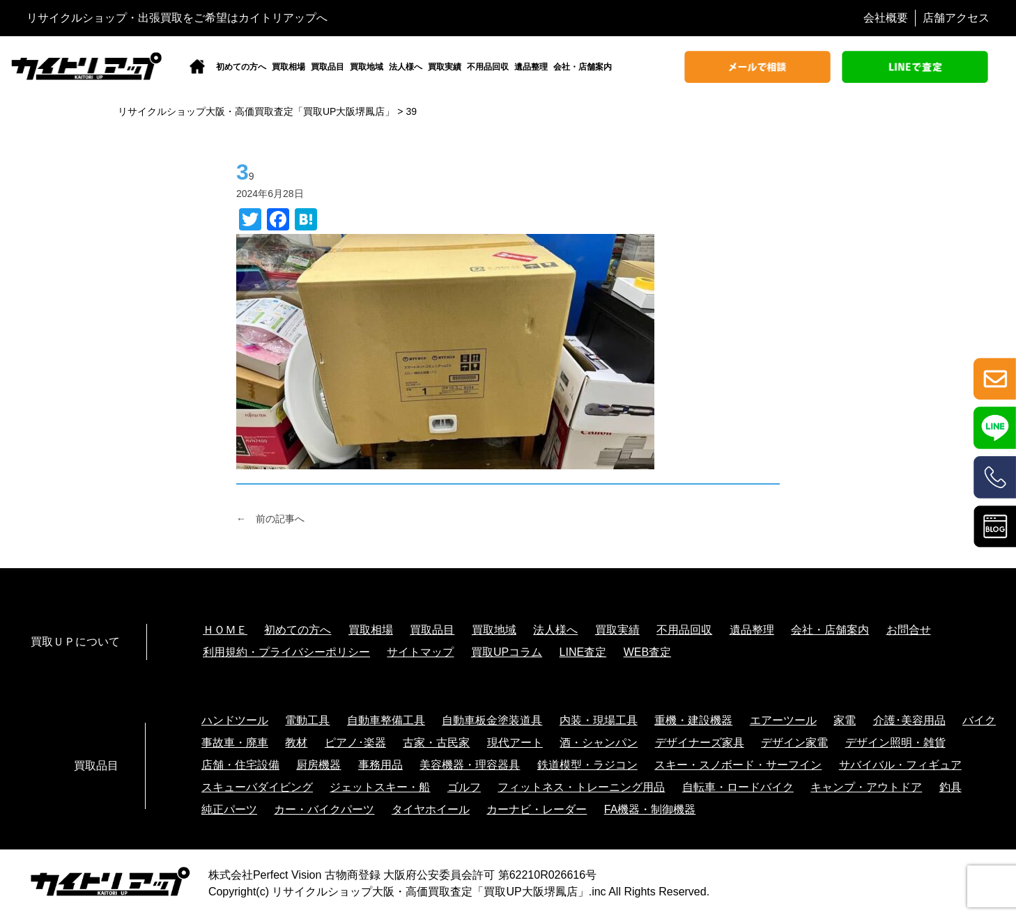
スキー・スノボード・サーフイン (738, 765)
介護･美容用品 (909, 720)
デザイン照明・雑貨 (895, 743)
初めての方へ (241, 67)
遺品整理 (531, 67)
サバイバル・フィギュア (900, 765)
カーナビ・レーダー (536, 809)
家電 (844, 720)
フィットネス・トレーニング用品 (581, 787)
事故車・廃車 (234, 743)
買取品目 (327, 67)
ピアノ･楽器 (355, 743)
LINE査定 (583, 652)
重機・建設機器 (693, 720)
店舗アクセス (956, 18)
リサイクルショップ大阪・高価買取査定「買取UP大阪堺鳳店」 (430, 892)
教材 (296, 743)
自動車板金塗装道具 (492, 720)
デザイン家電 (794, 743)
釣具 (950, 787)
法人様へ (405, 67)
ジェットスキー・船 (380, 787)
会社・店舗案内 (582, 67)
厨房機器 (318, 765)
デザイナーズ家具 (699, 743)
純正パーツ (229, 809)
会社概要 (885, 18)
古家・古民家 (436, 743)
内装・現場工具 (599, 720)
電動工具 (307, 720)
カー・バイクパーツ (324, 809)
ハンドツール (234, 720)
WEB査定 (647, 652)
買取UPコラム (506, 652)
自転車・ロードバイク (738, 787)
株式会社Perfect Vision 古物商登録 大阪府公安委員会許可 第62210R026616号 (402, 875)
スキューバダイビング (257, 787)
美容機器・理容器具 (470, 765)
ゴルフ (464, 787)
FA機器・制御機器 (650, 809)
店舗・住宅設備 (240, 765)
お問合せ (908, 630)
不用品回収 (488, 67)
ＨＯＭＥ (225, 630)
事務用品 (380, 765)
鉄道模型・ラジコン (587, 765)
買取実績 (444, 67)
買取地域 (366, 67)
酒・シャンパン (599, 743)
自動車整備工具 (386, 720)
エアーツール (783, 720)
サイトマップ (420, 652)
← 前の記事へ (270, 518)
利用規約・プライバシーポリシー (286, 652)
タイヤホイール (431, 809)
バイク (979, 720)
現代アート (515, 743)
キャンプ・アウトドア (866, 787)
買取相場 (288, 67)
